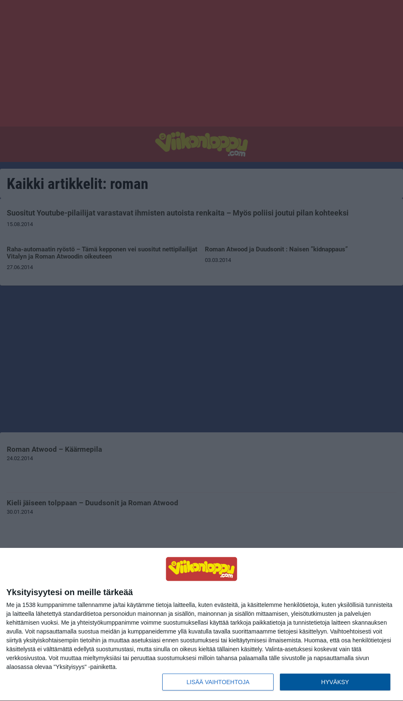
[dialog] (201, 624)
